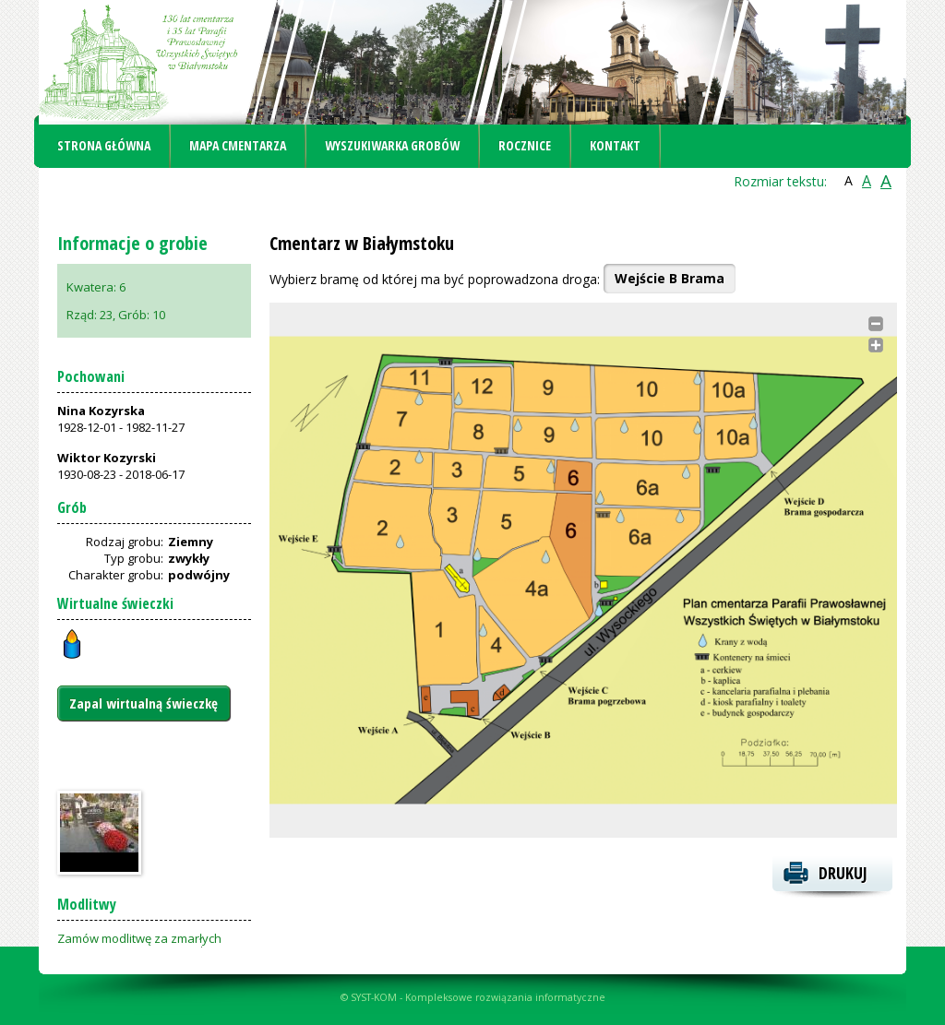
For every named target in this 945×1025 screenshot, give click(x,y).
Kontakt (615, 145)
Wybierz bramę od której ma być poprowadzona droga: (434, 279)
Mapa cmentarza (237, 145)
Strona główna (103, 145)
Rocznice (524, 145)
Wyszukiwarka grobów (392, 145)
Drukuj (843, 873)
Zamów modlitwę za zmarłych (139, 938)
